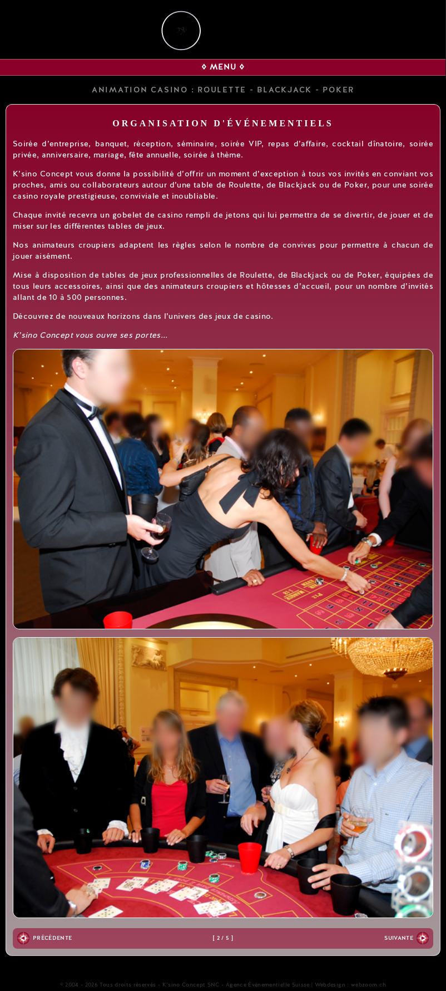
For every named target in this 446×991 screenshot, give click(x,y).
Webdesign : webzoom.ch (350, 985)
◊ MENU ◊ (223, 67)
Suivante (398, 938)
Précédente (52, 938)
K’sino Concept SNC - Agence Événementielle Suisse (236, 985)
